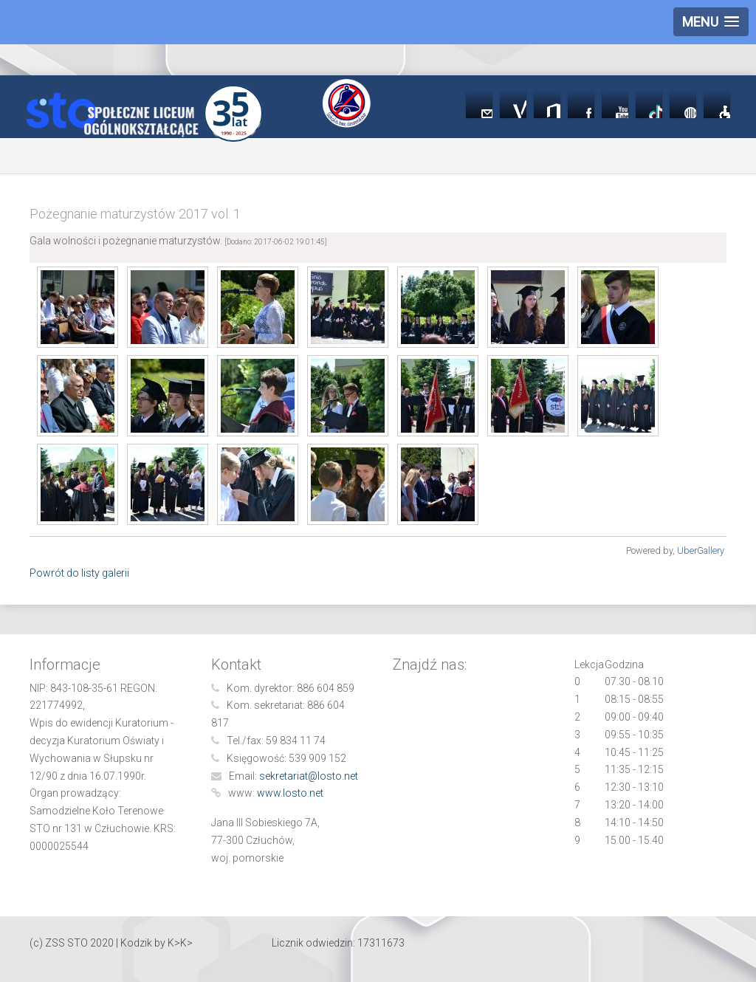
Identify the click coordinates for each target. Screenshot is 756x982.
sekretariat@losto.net (308, 776)
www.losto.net (290, 793)
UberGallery (700, 550)
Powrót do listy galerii (79, 573)
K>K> (180, 943)
